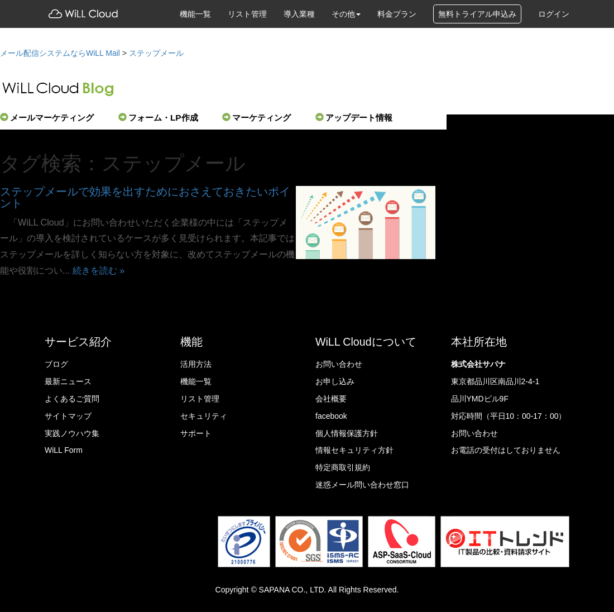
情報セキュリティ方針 (354, 450)
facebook (331, 416)
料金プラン (396, 13)
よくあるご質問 (72, 398)
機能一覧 (195, 13)
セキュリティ (203, 416)
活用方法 (196, 364)
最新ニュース (68, 381)
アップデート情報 (353, 117)
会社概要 (331, 398)
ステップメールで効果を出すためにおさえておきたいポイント (145, 197)
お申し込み (334, 381)
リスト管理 (247, 13)
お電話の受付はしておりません (505, 450)
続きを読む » (98, 270)
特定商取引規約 (342, 467)
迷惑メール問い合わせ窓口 (362, 484)
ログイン (553, 13)
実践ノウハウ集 (72, 433)
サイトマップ (68, 416)
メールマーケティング (47, 117)
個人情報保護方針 (346, 433)
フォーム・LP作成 (158, 117)
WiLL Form (64, 450)
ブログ (56, 364)
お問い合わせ (338, 364)
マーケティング (256, 117)
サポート (196, 433)
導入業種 (299, 13)
